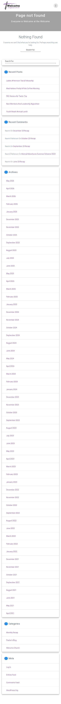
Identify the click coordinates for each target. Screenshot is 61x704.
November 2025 (12, 232)
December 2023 (12, 401)
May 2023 (10, 456)
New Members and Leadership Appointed (22, 108)
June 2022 (10, 533)
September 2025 (13, 247)
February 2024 (12, 386)
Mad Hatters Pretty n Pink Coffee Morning (22, 93)
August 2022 (11, 525)
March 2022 (11, 540)
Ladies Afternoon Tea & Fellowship (20, 85)
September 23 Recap (21, 151)
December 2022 (12, 494)
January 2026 (11, 216)
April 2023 (10, 463)
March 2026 (11, 201)
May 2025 (10, 278)
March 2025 (11, 293)
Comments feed (12, 687)
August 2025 (11, 255)
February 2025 (12, 301)
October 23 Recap (28, 143)
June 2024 (10, 355)
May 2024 (10, 363)
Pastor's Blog (11, 645)
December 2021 (12, 564)
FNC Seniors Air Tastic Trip (16, 101)
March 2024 (11, 378)
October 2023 (11, 417)
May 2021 (10, 610)
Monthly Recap (12, 637)
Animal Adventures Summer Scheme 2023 (38, 158)
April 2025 (10, 286)
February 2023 (12, 479)
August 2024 (11, 347)
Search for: (30, 54)
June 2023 (10, 448)
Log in (8, 671)
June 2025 (10, 270)
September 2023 (13, 425)
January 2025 (11, 309)
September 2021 (13, 587)
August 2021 (11, 595)
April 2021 (10, 618)
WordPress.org (12, 695)
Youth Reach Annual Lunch (17, 116)
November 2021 (12, 571)
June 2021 (10, 602)
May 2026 (10, 185)
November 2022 (12, 502)
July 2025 (10, 262)
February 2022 (12, 548)
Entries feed (11, 679)
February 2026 (12, 208)
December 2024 (12, 316)
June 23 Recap (19, 166)
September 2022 (13, 517)
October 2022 (11, 510)
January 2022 (11, 556)
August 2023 (11, 432)
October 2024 (11, 332)
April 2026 (10, 193)
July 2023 (10, 440)
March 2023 (11, 471)
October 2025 (11, 239)
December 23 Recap (21, 135)
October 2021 (11, 579)
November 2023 (12, 409)
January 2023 (11, 486)
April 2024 (10, 371)
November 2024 (12, 324)
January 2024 (11, 394)
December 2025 (12, 224)
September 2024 (13, 340)
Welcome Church (13, 652)
